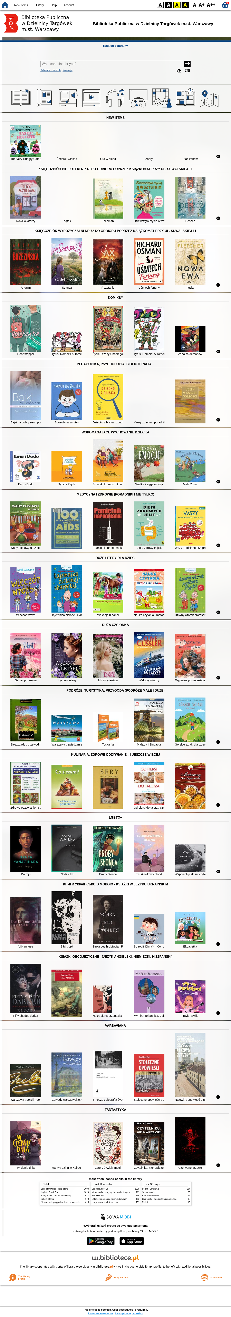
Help (54, 5)
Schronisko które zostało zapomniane (159, 1199)
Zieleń (145, 1202)
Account (69, 5)
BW (168, 4)
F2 (211, 4)
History (39, 5)
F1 (202, 4)
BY (185, 4)
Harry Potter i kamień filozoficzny (56, 1195)
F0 (194, 4)
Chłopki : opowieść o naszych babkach (109, 1199)
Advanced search (50, 70)
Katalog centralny (115, 45)
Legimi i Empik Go (49, 1192)
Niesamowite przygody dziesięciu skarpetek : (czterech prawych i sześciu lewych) (78, 1202)
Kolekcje (67, 70)
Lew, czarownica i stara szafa (54, 1189)
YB (177, 4)
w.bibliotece (103, 1266)
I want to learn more (100, 1313)
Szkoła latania (47, 1199)
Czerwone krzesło (150, 1195)
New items (21, 5)
